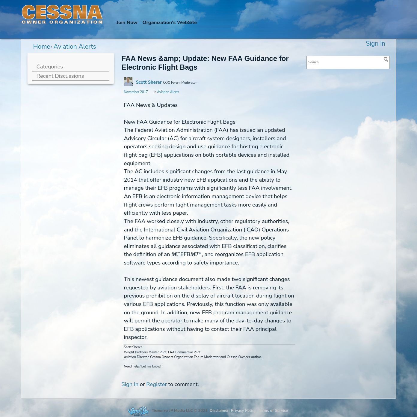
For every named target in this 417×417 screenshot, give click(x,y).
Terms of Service (273, 410)
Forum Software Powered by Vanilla (138, 411)
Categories (50, 66)
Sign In (375, 43)
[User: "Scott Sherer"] (128, 81)
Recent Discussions (60, 76)
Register (156, 384)
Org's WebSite (169, 22)
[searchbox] (348, 62)
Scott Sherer (148, 82)
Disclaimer (219, 410)
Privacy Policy (243, 410)
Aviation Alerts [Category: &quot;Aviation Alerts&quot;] (168, 92)
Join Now (127, 22)
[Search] (386, 59)
